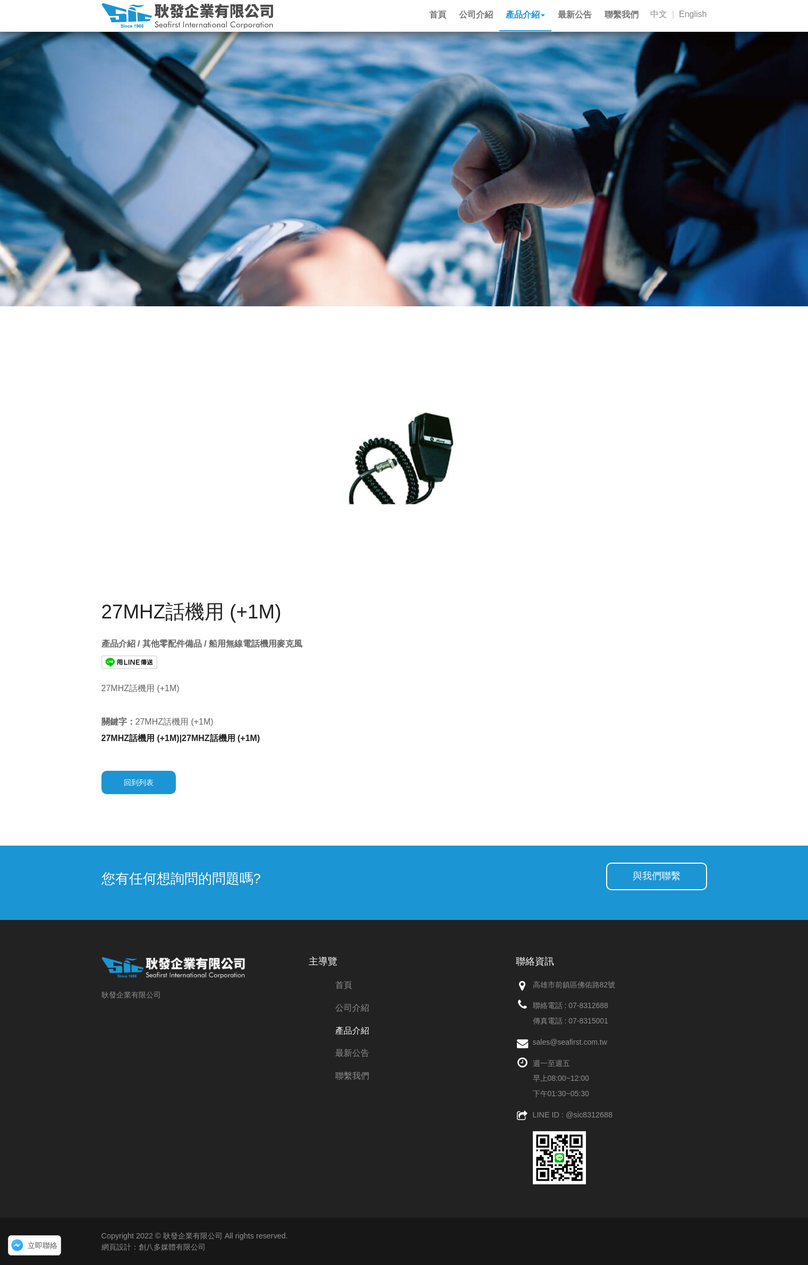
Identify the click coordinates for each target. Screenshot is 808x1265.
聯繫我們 (352, 1075)
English (693, 14)
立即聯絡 (42, 1245)
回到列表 (139, 782)
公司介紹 (352, 1007)
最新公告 (352, 1052)
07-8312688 (588, 1005)
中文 (658, 14)
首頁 (343, 984)
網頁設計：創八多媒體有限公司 (153, 1247)
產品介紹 (352, 1030)
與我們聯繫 (657, 876)
